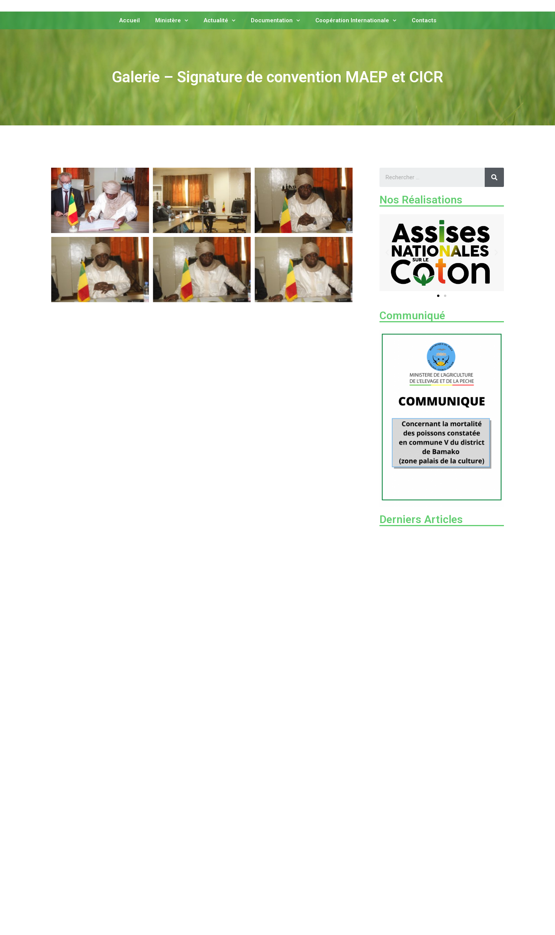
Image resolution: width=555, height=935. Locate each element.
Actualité (219, 20)
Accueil (129, 20)
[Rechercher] (494, 177)
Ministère (171, 20)
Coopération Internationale (355, 20)
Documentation (275, 20)
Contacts (424, 20)
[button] (438, 296)
